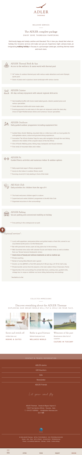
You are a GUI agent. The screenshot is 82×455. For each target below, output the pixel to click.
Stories (24, 440)
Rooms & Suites (14, 341)
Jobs (41, 376)
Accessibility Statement (33, 443)
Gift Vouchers (41, 371)
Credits (48, 443)
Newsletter (41, 381)
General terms (47, 440)
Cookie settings (55, 443)
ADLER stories (41, 366)
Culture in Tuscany (63, 343)
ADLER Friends (41, 386)
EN (43, 414)
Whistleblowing (56, 440)
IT (41, 414)
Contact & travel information (41, 360)
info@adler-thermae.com (48, 412)
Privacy (24, 443)
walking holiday (23, 46)
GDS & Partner (38, 440)
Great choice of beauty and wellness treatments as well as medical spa (36, 256)
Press (31, 440)
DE (39, 414)
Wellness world (38, 341)
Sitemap (43, 443)
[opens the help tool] (2, 230)
